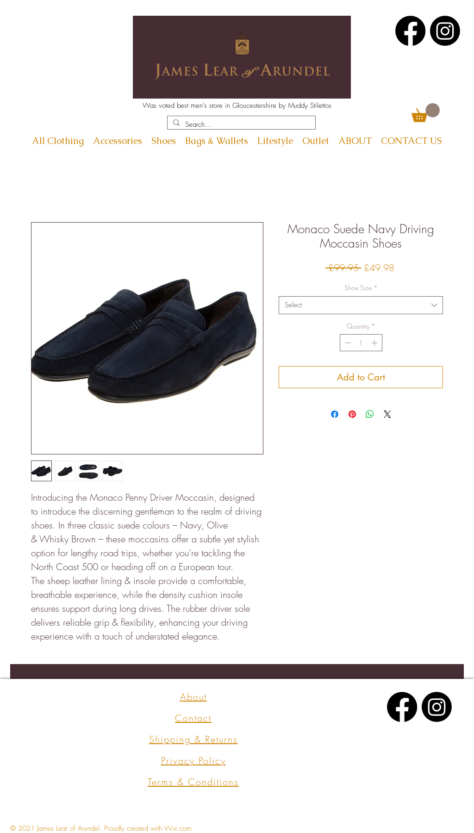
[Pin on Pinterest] (352, 414)
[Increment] (375, 343)
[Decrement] (347, 343)
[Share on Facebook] (334, 414)
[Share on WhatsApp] (369, 414)
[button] (426, 112)
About (193, 696)
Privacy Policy (193, 760)
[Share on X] (387, 414)
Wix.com (178, 828)
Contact (193, 718)
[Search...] (240, 124)
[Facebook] (410, 31)
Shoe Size (361, 287)
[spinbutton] (361, 343)
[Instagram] (445, 31)
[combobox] (361, 305)
